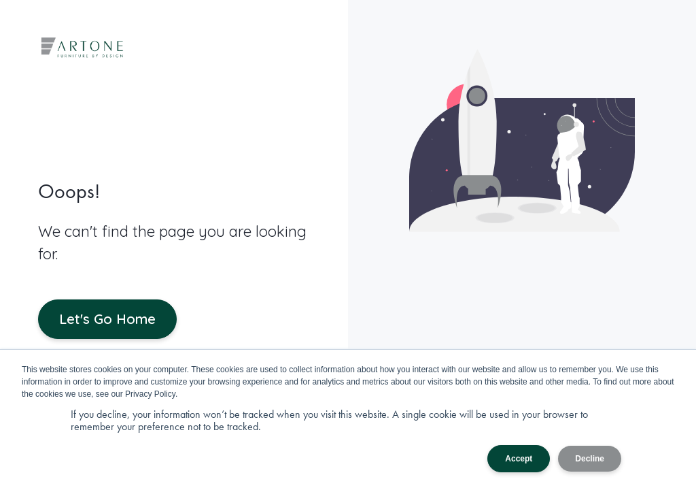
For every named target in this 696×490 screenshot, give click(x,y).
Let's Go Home (107, 318)
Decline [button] (589, 458)
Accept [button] (518, 458)
